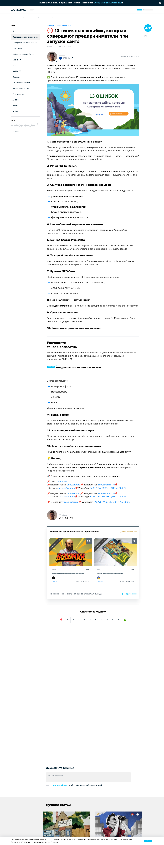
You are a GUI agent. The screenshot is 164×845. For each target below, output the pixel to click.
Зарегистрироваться (144, 10)
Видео (120, 17)
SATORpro (65, 58)
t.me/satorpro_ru (106, 485)
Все (14, 31)
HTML (35, 125)
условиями (53, 838)
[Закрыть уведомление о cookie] (153, 840)
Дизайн (16, 100)
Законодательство (21, 88)
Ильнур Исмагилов (68, 54)
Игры (15, 66)
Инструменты (18, 94)
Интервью (108, 17)
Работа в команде (19, 145)
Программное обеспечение (25, 43)
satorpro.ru (62, 482)
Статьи (24, 17)
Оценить (57, 589)
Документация (70, 17)
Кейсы (14, 17)
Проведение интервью (21, 125)
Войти (131, 10)
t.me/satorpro (73, 485)
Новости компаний (90, 17)
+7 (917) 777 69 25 (99, 488)
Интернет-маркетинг (20, 150)
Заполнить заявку (58, 367)
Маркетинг (101, 570)
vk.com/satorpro (67, 488)
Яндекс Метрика (18, 140)
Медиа (35, 10)
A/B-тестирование (19, 135)
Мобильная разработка (23, 54)
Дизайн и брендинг (59, 570)
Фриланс (16, 77)
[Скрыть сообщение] (160, 3)
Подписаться (87, 513)
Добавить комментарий (59, 784)
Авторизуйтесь (84, 784)
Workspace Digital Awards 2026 (108, 3)
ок (136, 840)
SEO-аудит (34, 145)
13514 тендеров (80, 366)
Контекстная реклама (22, 83)
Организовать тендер (109, 10)
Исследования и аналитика (25, 37)
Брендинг (17, 60)
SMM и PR (17, 71)
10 (129, 628)
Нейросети (17, 48)
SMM (31, 140)
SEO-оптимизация (19, 130)
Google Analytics (18, 155)
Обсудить (148, 43)
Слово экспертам (51, 17)
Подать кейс (129, 602)
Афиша (35, 17)
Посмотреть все (129, 532)
